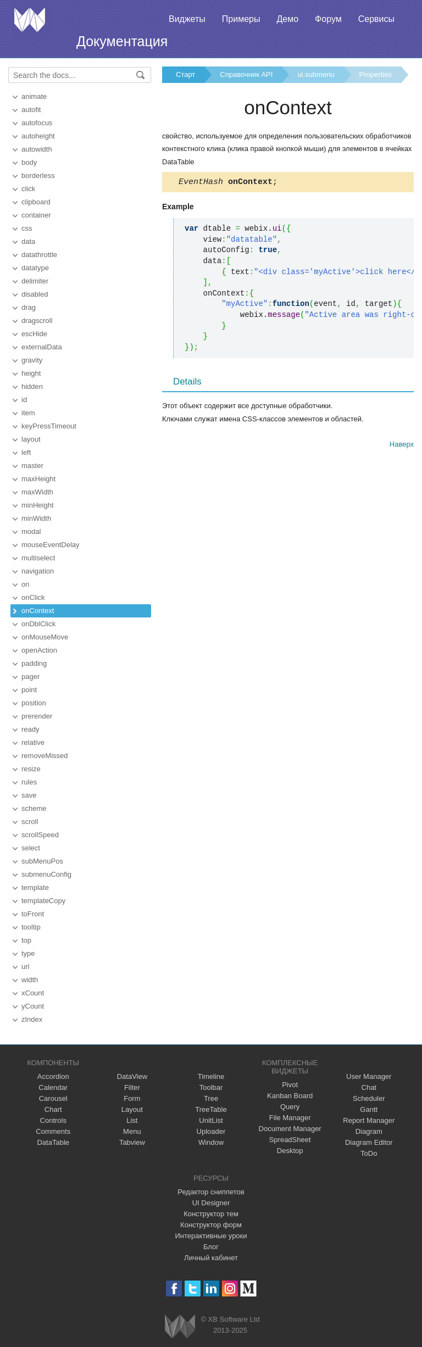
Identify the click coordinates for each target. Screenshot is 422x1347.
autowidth (36, 149)
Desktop (290, 1150)
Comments (53, 1131)
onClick (33, 597)
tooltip (31, 927)
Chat (369, 1087)
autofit (31, 109)
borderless (38, 175)
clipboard (36, 202)
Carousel (53, 1098)
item (28, 413)
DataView (132, 1076)
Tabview (132, 1142)
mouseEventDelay (50, 545)
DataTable (53, 1142)
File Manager (290, 1118)
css (26, 228)
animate (34, 96)
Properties (375, 74)
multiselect (38, 558)
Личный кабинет (211, 1258)
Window (211, 1142)
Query (289, 1107)
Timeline (211, 1076)
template (35, 887)
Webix (180, 1326)
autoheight (38, 136)
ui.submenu (315, 74)
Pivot (290, 1085)
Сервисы (376, 19)
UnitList (211, 1120)
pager (30, 676)
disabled (34, 294)
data (28, 241)
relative (33, 742)
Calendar (53, 1087)
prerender (36, 716)
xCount (32, 993)
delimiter (34, 281)
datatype (35, 268)
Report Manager (369, 1120)
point (29, 690)
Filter (132, 1087)
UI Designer (211, 1203)
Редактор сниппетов (210, 1192)
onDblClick (38, 624)
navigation (37, 571)
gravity (31, 360)
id (24, 400)
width (29, 980)
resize (31, 769)
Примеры (241, 19)
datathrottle (39, 255)
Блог (211, 1247)
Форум (328, 19)
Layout (132, 1109)
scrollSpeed (40, 835)
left (26, 452)
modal (31, 531)
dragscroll (36, 320)
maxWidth (37, 492)
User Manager (368, 1076)
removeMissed (44, 756)
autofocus (36, 123)
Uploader (211, 1131)
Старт (185, 74)
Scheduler (369, 1098)
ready (30, 729)
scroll (29, 821)
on (25, 584)
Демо (287, 19)
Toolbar (211, 1087)
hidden (32, 386)
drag (28, 307)
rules (29, 782)
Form (132, 1098)
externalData (41, 347)
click (28, 189)
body (29, 162)
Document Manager (290, 1129)
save (28, 795)
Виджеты (187, 19)
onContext (37, 610)
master (32, 465)
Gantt (368, 1109)
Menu (132, 1131)
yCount (32, 1006)
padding (34, 663)
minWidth (36, 518)
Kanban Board (290, 1096)
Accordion (53, 1076)
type (28, 953)
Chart (53, 1109)
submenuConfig (46, 874)
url (25, 966)
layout (31, 439)
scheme (34, 808)
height (31, 373)
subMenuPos (42, 861)
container (36, 215)
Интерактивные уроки (211, 1236)
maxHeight (38, 479)
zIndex (31, 1019)
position (33, 703)
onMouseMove (44, 637)
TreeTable (210, 1109)
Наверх (402, 446)
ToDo (368, 1153)
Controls (53, 1120)
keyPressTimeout (48, 426)
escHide (34, 334)
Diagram (369, 1131)
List (131, 1120)
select (30, 848)
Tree (211, 1098)
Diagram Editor (369, 1142)
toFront (32, 914)
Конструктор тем (211, 1214)
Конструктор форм (211, 1225)
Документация (122, 41)
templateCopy (43, 901)
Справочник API (246, 74)
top (26, 940)
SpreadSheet (290, 1140)
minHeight (37, 505)
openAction (39, 650)
